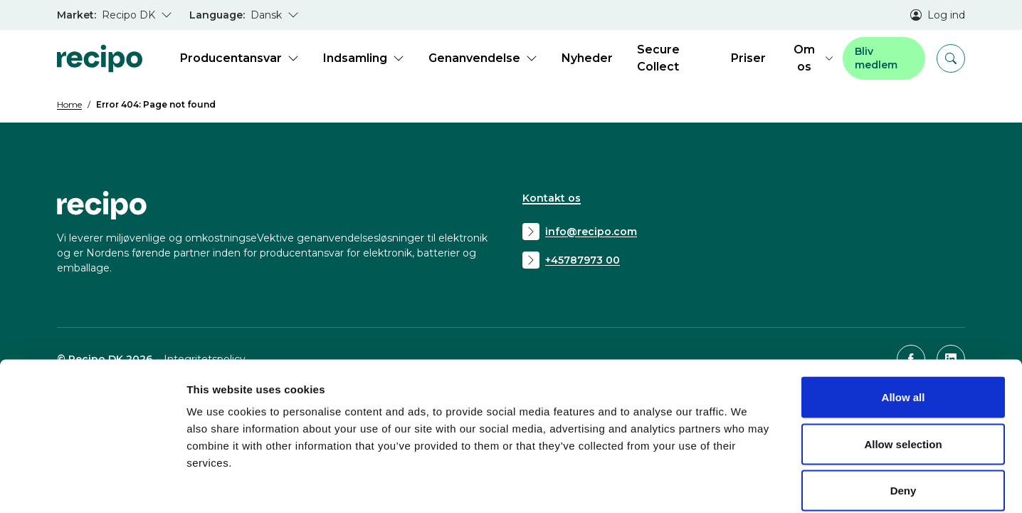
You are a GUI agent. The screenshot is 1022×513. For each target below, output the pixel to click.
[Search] (951, 58)
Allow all (903, 326)
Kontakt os (551, 198)
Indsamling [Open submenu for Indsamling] (363, 58)
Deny (903, 419)
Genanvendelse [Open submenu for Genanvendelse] (482, 58)
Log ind (937, 15)
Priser (748, 58)
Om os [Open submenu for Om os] (813, 58)
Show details (747, 485)
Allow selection (903, 373)
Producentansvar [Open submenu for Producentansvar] (239, 58)
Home (69, 104)
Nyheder (587, 58)
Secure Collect (658, 58)
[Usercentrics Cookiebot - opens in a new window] (92, 485)
